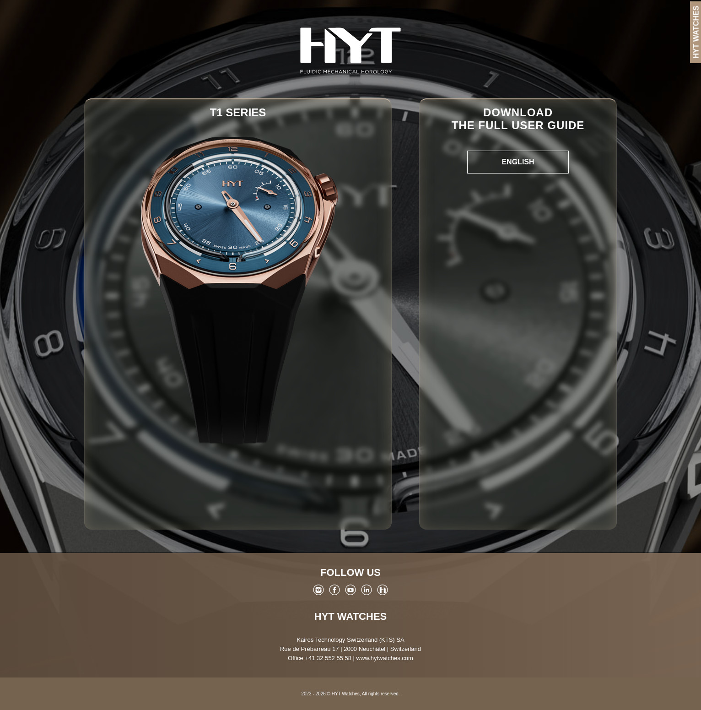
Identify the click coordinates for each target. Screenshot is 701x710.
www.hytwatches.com (384, 658)
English (517, 162)
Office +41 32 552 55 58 (319, 658)
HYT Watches (350, 616)
